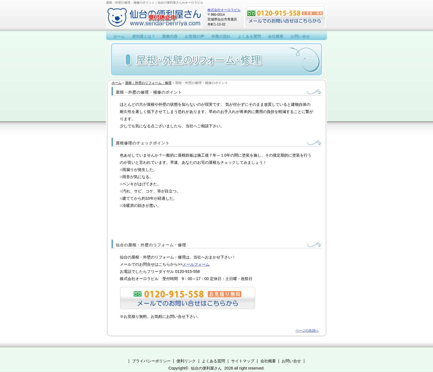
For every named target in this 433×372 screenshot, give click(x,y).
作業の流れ (221, 36)
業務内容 (170, 36)
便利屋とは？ (143, 36)
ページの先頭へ (307, 330)
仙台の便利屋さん (206, 368)
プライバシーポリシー (151, 361)
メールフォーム (196, 264)
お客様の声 (194, 36)
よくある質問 (249, 36)
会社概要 (275, 36)
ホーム (119, 36)
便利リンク (186, 361)
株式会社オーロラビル (224, 10)
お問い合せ (300, 36)
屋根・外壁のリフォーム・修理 (148, 83)
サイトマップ (242, 361)
